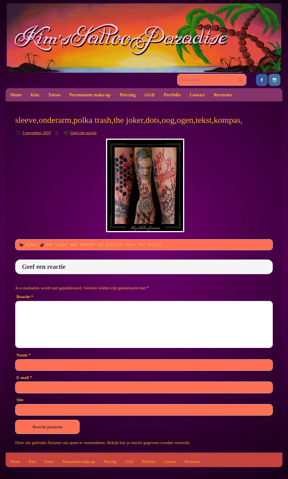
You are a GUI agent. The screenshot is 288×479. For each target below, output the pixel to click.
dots (49, 244)
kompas (61, 244)
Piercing (127, 94)
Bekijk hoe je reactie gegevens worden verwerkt (148, 442)
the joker (154, 244)
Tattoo (54, 94)
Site (19, 400)
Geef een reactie (83, 132)
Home (16, 94)
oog (100, 244)
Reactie (24, 296)
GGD (150, 94)
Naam (23, 355)
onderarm (87, 244)
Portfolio (172, 94)
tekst (141, 244)
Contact (197, 94)
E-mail (24, 377)
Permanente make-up (90, 94)
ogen (74, 244)
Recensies (223, 94)
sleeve (130, 244)
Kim (35, 94)
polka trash (114, 244)
